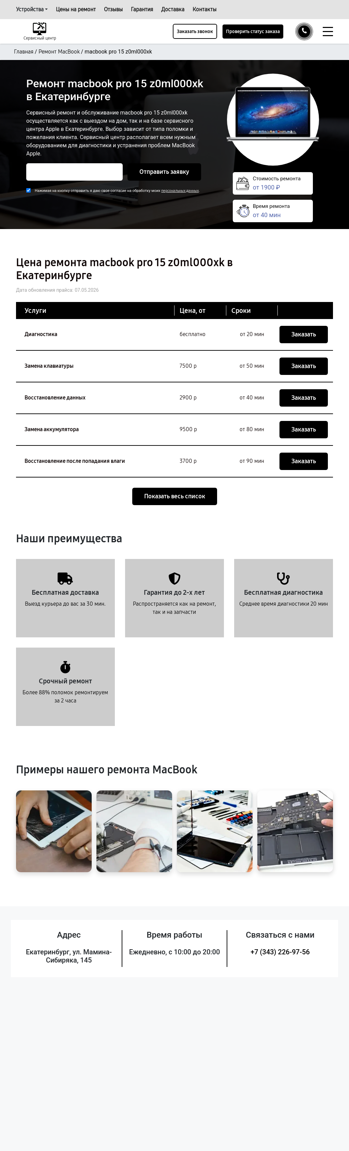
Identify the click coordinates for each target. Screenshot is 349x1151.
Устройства (30, 9)
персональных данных (180, 190)
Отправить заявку (164, 172)
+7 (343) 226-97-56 (280, 952)
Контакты (204, 9)
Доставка (172, 9)
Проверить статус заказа (253, 31)
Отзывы (113, 9)
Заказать (303, 334)
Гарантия (142, 9)
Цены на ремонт (76, 9)
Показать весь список (174, 496)
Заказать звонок (195, 31)
